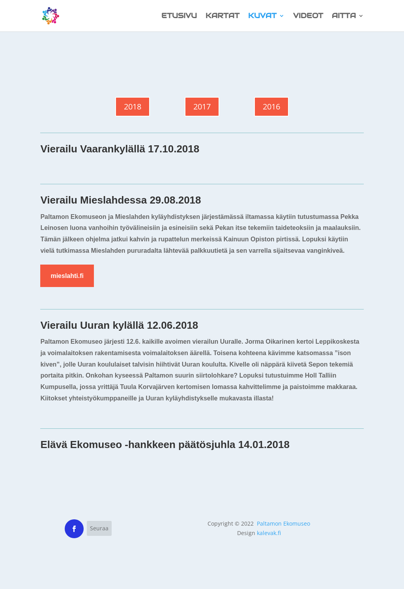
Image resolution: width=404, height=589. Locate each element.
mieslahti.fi (67, 275)
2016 (271, 106)
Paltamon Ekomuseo (283, 523)
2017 (202, 106)
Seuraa (99, 528)
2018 (132, 106)
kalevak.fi (269, 533)
